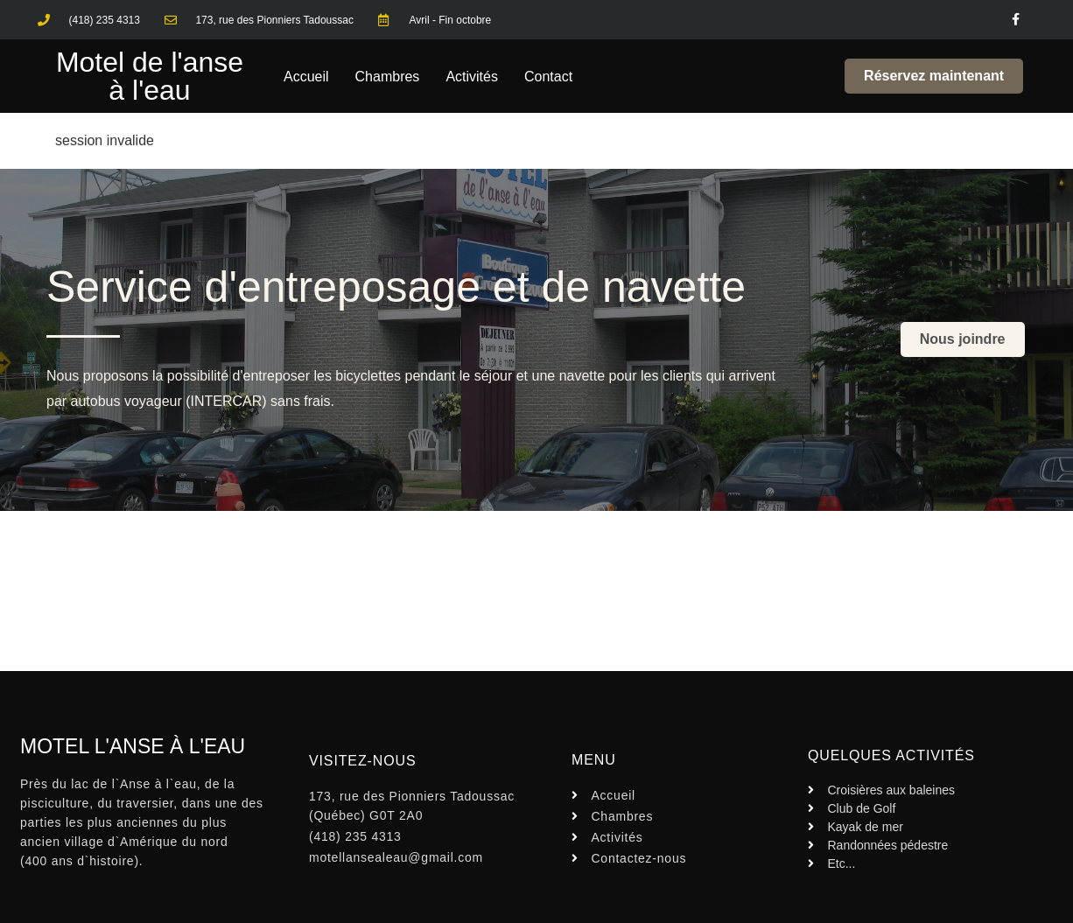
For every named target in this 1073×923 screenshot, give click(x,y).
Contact (548, 76)
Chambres (387, 76)
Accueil (306, 76)
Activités (471, 76)
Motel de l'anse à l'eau (149, 76)
